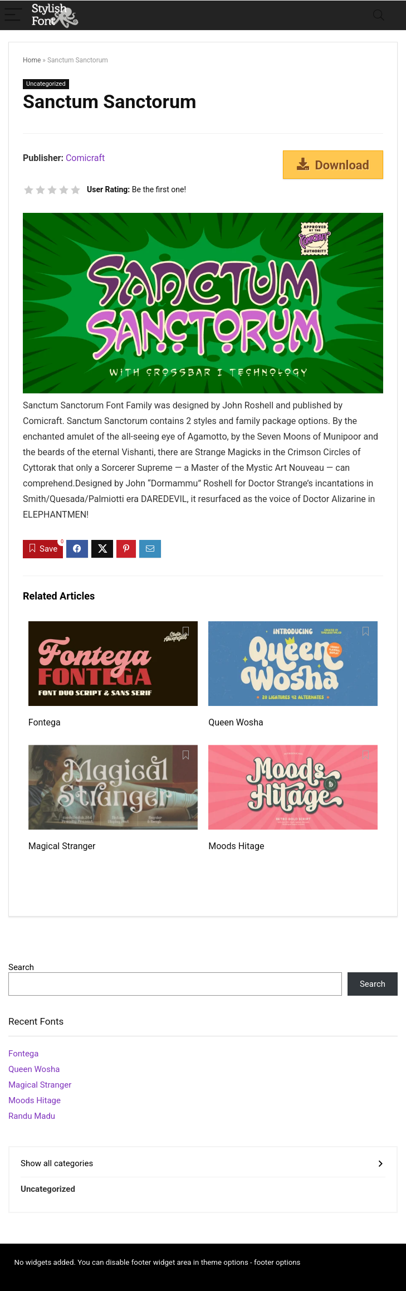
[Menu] (13, 15)
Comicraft (85, 158)
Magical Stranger (62, 846)
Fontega (44, 722)
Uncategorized (46, 83)
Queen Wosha (235, 722)
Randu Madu (31, 1116)
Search (21, 967)
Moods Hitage (236, 846)
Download (333, 165)
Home (32, 60)
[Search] (378, 15)
